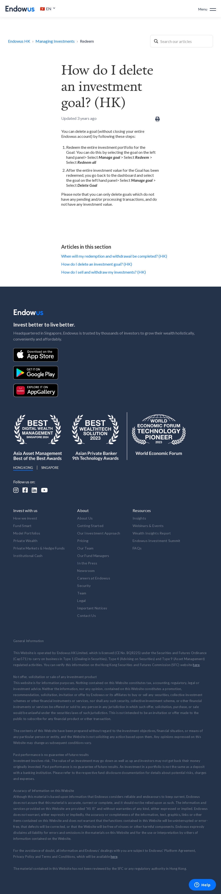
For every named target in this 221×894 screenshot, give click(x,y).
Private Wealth (25, 540)
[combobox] (181, 41)
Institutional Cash (28, 555)
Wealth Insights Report (152, 533)
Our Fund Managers (93, 555)
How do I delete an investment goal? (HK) (96, 264)
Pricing (82, 540)
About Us (85, 518)
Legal (81, 600)
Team (81, 593)
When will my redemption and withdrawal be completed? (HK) (114, 256)
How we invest (25, 518)
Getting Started (90, 526)
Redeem (87, 41)
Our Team (85, 548)
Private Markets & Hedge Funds (39, 548)
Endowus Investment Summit (156, 540)
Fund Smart (22, 526)
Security (84, 585)
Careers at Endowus (93, 578)
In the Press (87, 563)
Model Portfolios (26, 533)
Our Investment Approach (98, 533)
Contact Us (86, 615)
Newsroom (86, 570)
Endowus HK (19, 41)
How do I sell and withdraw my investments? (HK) (103, 272)
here (196, 665)
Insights (139, 518)
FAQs (137, 548)
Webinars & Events (148, 526)
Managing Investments (55, 41)
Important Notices (92, 608)
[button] (47, 9)
